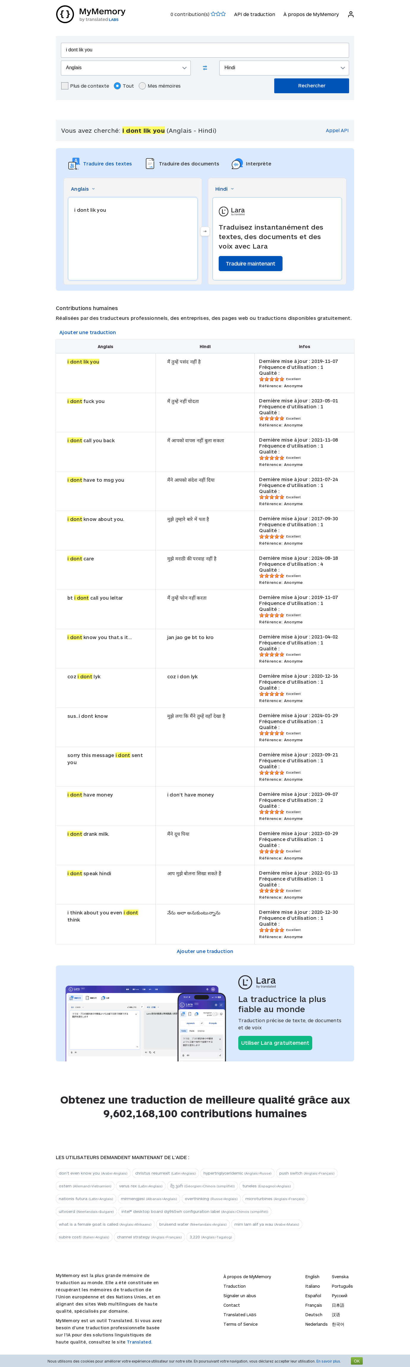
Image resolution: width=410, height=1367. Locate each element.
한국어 (338, 1324)
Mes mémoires (160, 85)
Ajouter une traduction (87, 332)
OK (357, 1360)
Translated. (139, 1341)
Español (313, 1295)
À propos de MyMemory (311, 14)
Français (313, 1305)
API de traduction (254, 14)
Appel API (337, 130)
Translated (239, 1314)
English (312, 1276)
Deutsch (313, 1314)
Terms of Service (240, 1324)
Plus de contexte (85, 85)
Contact (231, 1305)
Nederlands (316, 1324)
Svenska (340, 1276)
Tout (124, 85)
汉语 (336, 1314)
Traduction (234, 1286)
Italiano (312, 1286)
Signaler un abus (239, 1295)
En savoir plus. (328, 1361)
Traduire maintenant (250, 263)
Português (342, 1286)
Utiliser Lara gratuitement (275, 1042)
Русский (339, 1295)
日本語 (338, 1305)
